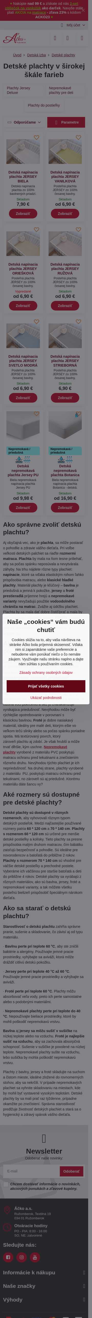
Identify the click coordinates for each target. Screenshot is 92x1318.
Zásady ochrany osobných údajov (46, 673)
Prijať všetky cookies (46, 686)
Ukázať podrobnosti (46, 698)
